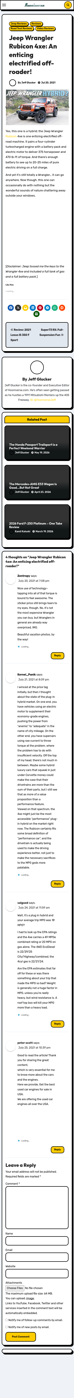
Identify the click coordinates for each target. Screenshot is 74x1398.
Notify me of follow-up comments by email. (35, 1320)
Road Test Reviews (21, 28)
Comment (12, 1183)
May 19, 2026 (41, 452)
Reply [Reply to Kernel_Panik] (57, 883)
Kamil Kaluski (20, 531)
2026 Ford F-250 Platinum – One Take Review (35, 525)
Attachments (13, 1282)
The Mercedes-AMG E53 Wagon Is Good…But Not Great (33, 486)
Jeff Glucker (40, 379)
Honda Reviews (36, 1394)
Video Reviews (45, 28)
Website (10, 1266)
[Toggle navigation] (4, 5)
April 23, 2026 (42, 492)
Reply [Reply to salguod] (57, 1023)
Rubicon (11, 136)
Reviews (36, 23)
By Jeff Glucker (22, 82)
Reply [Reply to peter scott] (57, 1149)
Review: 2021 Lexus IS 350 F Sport (21, 335)
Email (8, 1250)
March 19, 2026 (44, 531)
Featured (17, 1394)
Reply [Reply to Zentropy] (57, 655)
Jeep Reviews (19, 23)
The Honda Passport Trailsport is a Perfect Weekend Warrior (33, 446)
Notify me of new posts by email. (28, 1327)
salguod (22, 902)
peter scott (25, 1042)
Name (9, 1233)
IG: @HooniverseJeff (43, 400)
